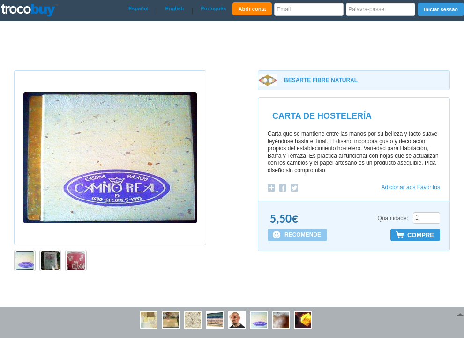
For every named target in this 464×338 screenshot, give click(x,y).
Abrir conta (252, 9)
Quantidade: (393, 218)
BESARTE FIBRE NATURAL (321, 80)
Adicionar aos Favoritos (411, 187)
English (174, 8)
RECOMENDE (302, 234)
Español (138, 8)
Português (213, 8)
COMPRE (420, 234)
